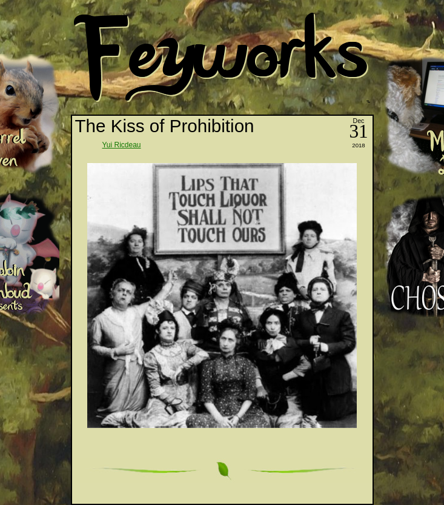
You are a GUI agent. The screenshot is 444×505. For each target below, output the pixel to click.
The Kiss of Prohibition (164, 126)
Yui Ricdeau (121, 145)
